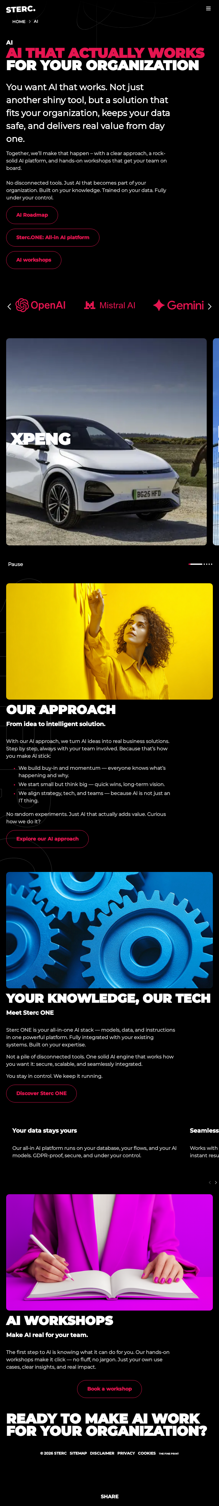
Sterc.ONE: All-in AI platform (52, 237)
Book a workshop (109, 1389)
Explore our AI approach (47, 839)
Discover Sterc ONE (41, 1093)
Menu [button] (208, 8)
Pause (15, 564)
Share (110, 1497)
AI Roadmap (32, 215)
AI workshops (33, 260)
